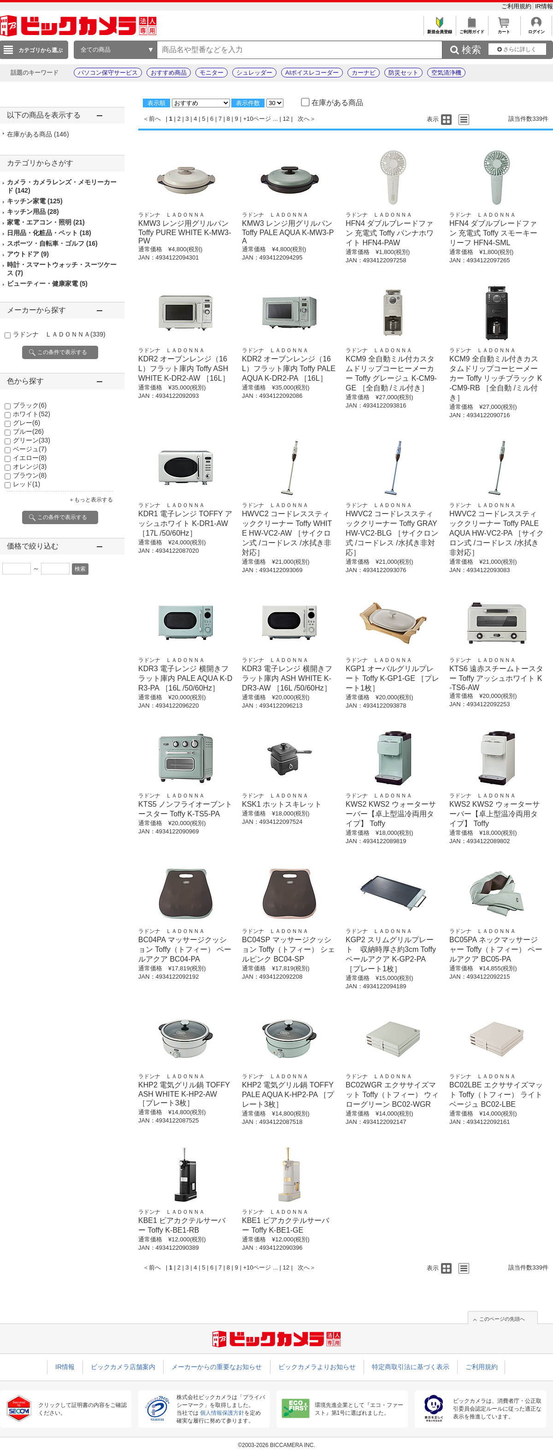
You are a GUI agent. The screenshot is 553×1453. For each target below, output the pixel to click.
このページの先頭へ (502, 1319)
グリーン (31, 440)
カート (504, 29)
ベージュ (30, 449)
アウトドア (28, 254)
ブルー (28, 431)
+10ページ (257, 118)
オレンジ (30, 466)
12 (286, 118)
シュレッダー (254, 72)
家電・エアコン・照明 (46, 222)
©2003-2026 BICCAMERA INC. (276, 1445)
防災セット (403, 72)
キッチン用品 (33, 211)
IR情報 (544, 6)
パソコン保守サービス (108, 72)
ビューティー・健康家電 (47, 283)
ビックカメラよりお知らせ (317, 1366)
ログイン (536, 29)
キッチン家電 (35, 201)
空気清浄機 (446, 72)
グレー (26, 422)
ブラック (30, 405)
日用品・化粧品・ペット (49, 232)
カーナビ (364, 72)
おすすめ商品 (169, 72)
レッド (26, 484)
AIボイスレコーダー (312, 72)
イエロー (30, 457)
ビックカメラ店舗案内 (123, 1366)
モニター (212, 72)
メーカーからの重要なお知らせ (216, 1366)
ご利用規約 (517, 6)
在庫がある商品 (38, 134)
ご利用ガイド (472, 29)
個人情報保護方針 (222, 1413)
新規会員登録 (439, 29)
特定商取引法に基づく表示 (410, 1366)
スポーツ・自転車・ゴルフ (52, 243)
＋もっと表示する (91, 499)
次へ (304, 118)
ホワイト (31, 414)
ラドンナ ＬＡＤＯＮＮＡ (59, 334)
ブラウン (30, 475)
